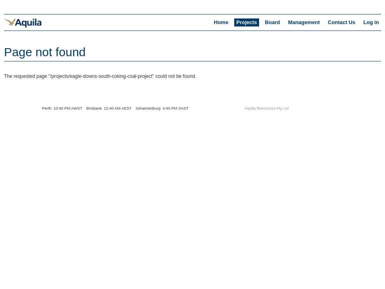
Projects (246, 22)
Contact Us (342, 22)
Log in (371, 22)
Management (304, 22)
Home (221, 22)
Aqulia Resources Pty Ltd (267, 108)
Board (272, 22)
